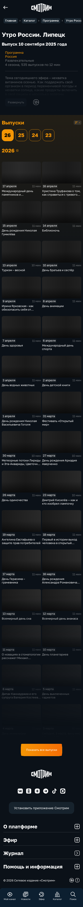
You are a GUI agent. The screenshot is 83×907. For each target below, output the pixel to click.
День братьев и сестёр (58, 270)
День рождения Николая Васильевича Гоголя (19, 422)
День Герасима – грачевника (13, 580)
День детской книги (56, 385)
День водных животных (18, 385)
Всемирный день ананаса (60, 618)
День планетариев (55, 654)
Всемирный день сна (16, 618)
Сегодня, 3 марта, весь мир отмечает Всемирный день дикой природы (61, 737)
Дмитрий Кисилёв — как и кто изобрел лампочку (60, 501)
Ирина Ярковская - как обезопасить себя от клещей (17, 309)
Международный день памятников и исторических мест (17, 194)
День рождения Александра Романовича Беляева (59, 582)
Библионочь (51, 230)
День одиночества (15, 500)
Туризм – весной (13, 270)
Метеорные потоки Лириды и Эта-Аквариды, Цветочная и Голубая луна (21, 464)
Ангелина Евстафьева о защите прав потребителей (21, 541)
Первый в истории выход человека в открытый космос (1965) (59, 543)
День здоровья (12, 345)
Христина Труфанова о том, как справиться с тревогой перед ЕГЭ (61, 194)
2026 (17, 150)
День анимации (53, 306)
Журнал (41, 853)
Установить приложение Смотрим (41, 808)
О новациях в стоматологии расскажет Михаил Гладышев (21, 658)
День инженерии (14, 733)
